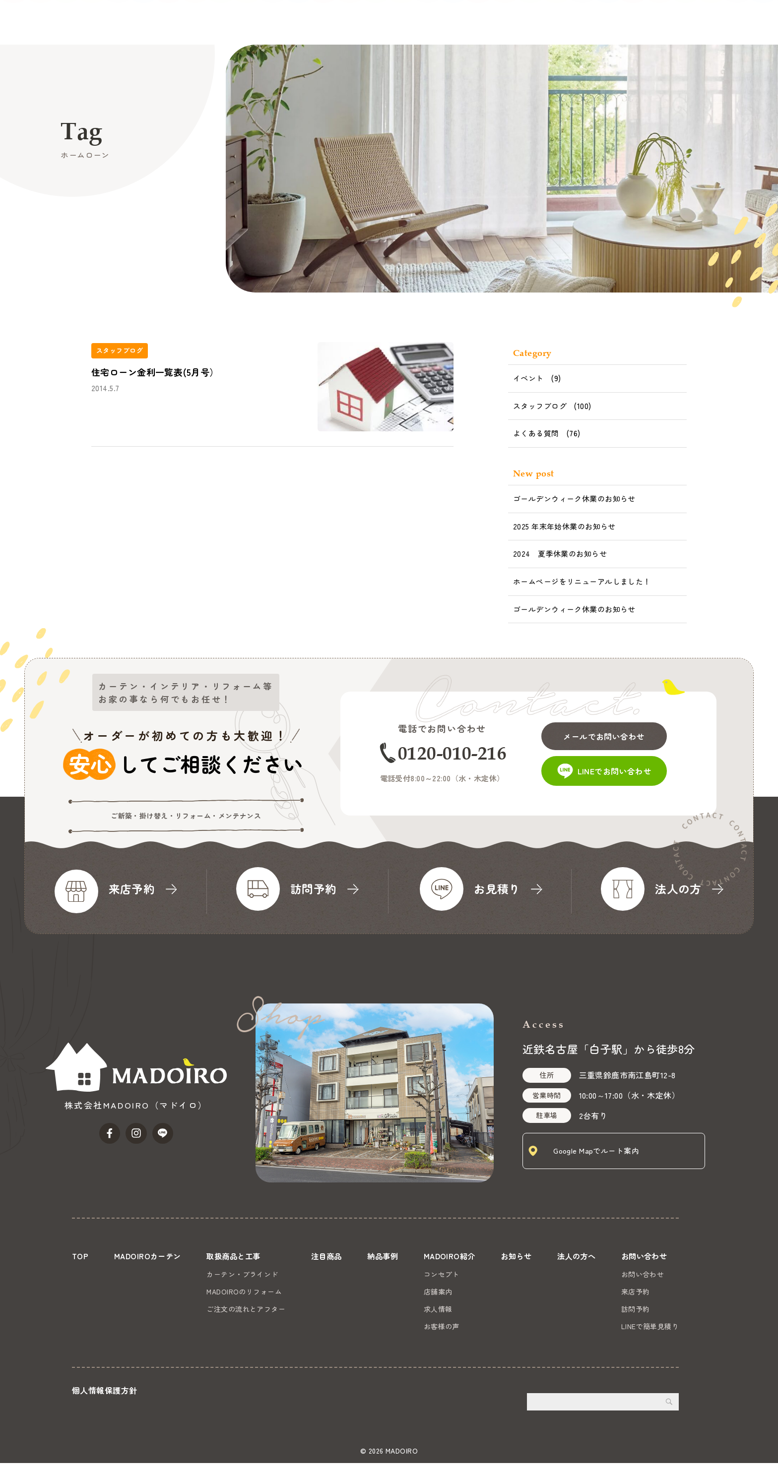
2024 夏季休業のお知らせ (560, 553)
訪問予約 (635, 1309)
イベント (528, 378)
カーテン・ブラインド (242, 1274)
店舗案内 (436, 1291)
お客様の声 (440, 1326)
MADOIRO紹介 (557, 22)
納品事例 (502, 22)
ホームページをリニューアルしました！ (582, 581)
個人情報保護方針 (104, 1393)
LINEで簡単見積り (650, 1326)
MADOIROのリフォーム (244, 1291)
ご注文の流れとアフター (245, 1309)
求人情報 (436, 1309)
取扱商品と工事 (398, 22)
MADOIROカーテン (323, 22)
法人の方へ (663, 22)
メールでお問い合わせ (613, 732)
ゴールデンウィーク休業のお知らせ (574, 498)
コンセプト (440, 1274)
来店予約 (635, 1291)
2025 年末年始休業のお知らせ (564, 526)
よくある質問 (536, 433)
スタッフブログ (540, 406)
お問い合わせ (739, 38)
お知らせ (614, 22)
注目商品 (457, 22)
